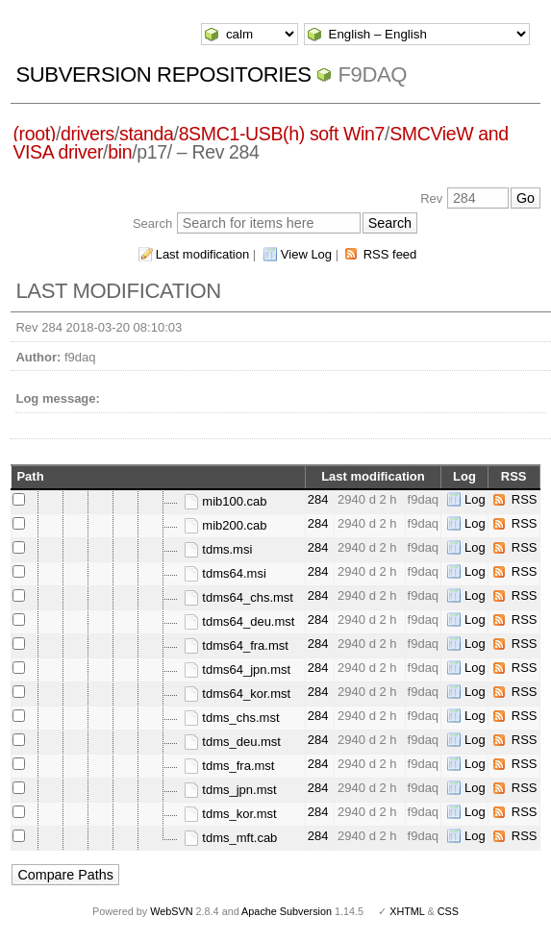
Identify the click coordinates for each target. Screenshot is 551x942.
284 (318, 499)
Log (475, 499)
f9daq (372, 74)
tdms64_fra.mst (236, 645)
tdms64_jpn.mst (237, 669)
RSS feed (390, 254)
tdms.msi (218, 549)
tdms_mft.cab (231, 837)
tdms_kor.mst (230, 813)
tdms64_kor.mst (237, 693)
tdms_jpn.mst (230, 789)
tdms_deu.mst (232, 741)
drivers (87, 133)
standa (146, 133)
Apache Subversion (286, 911)
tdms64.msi (225, 573)
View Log (306, 254)
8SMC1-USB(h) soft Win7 (282, 133)
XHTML (406, 911)
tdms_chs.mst (232, 717)
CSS (448, 911)
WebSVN (171, 911)
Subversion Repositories (163, 74)
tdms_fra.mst (229, 765)
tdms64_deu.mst (239, 621)
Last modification (203, 254)
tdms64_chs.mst (238, 597)
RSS (525, 499)
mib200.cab (225, 525)
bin (120, 151)
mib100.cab (225, 501)
